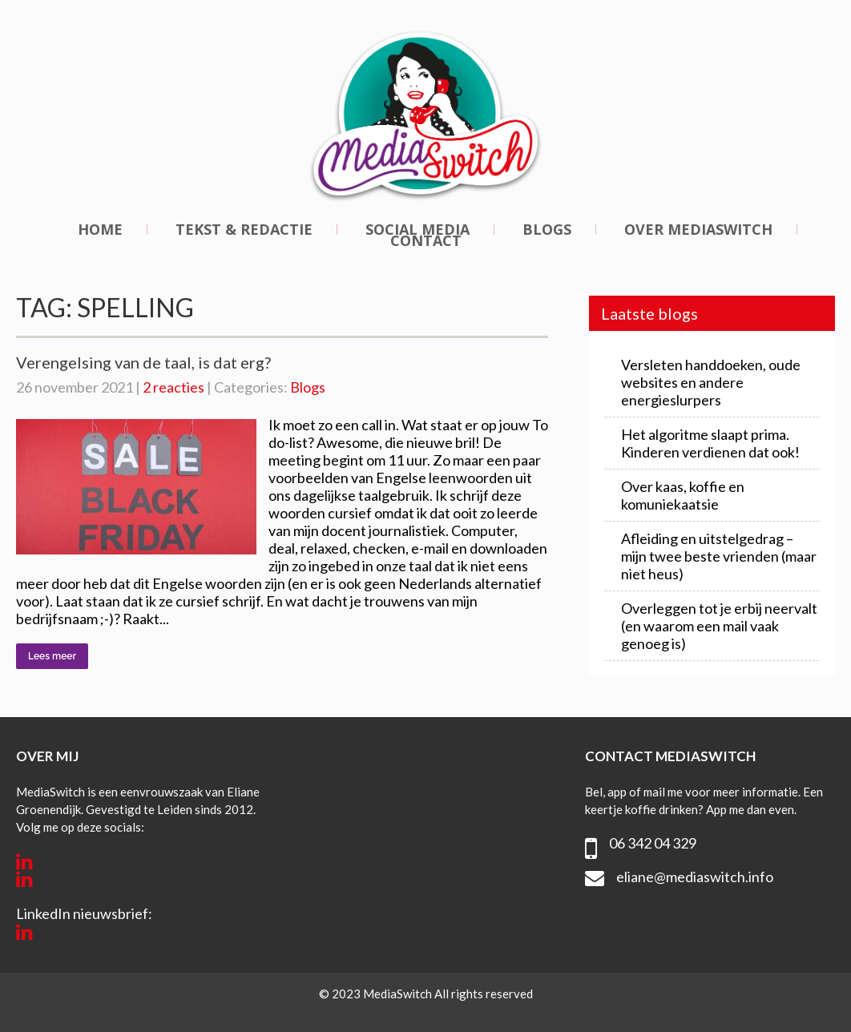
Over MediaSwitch (698, 229)
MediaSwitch (398, 993)
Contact (426, 240)
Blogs (546, 229)
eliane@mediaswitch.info (694, 876)
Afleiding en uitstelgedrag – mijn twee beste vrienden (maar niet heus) (719, 556)
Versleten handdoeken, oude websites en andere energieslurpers (711, 382)
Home (100, 229)
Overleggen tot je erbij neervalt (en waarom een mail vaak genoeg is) (719, 625)
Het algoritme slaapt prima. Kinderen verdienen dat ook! (710, 443)
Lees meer (52, 656)
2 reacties (173, 387)
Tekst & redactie (244, 229)
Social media (417, 229)
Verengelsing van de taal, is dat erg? (143, 362)
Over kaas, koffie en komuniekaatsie (682, 495)
